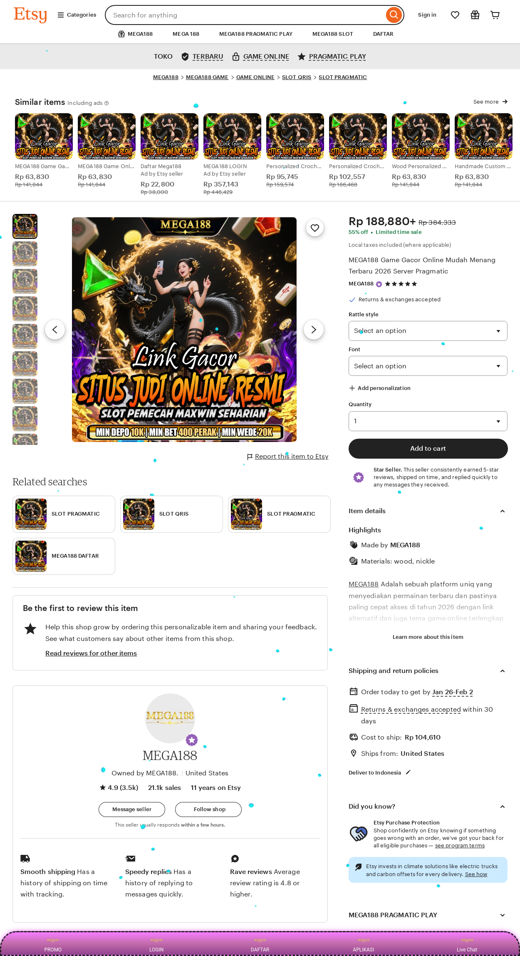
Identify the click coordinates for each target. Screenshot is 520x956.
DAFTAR (383, 34)
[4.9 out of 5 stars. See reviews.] (402, 284)
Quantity (360, 404)
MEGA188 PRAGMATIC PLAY (255, 34)
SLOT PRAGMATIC (343, 77)
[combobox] (244, 15)
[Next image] (314, 330)
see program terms (460, 845)
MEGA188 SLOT (332, 34)
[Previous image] (55, 330)
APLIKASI (363, 943)
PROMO (53, 943)
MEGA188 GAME (207, 77)
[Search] (394, 15)
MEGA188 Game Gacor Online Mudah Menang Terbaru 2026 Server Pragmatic (422, 265)
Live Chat (467, 943)
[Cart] (495, 15)
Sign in (427, 15)
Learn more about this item (428, 637)
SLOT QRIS (296, 77)
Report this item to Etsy (288, 456)
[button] (191, 740)
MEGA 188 (186, 34)
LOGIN (156, 943)
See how (476, 874)
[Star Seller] (379, 284)
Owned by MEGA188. (145, 773)
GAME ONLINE (255, 77)
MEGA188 (165, 77)
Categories (76, 15)
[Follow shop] (208, 809)
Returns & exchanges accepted (411, 709)
